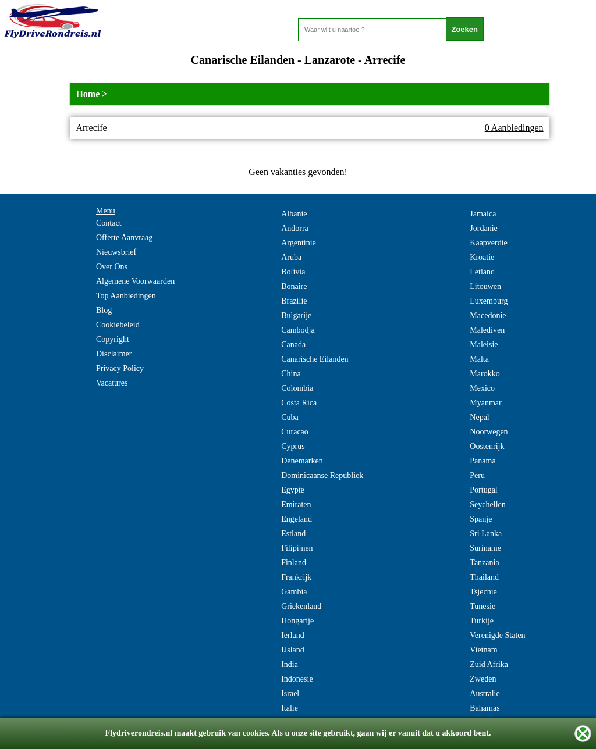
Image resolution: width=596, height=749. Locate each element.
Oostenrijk (487, 446)
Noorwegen (489, 431)
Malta (479, 359)
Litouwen (485, 286)
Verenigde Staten (497, 635)
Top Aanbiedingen (126, 295)
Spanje (481, 519)
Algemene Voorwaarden (135, 281)
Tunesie (482, 606)
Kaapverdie (489, 242)
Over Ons (111, 266)
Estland (293, 533)
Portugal (483, 490)
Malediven (487, 330)
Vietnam (483, 649)
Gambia (294, 591)
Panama (482, 460)
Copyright (112, 339)
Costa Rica (299, 402)
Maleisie (484, 344)
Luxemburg (489, 301)
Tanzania (484, 562)
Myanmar (485, 402)
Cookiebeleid (118, 324)
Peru (477, 475)
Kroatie (482, 257)
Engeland (296, 519)
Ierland (292, 635)
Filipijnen (297, 548)
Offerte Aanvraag (124, 237)
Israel (290, 693)
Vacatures (111, 383)
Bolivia (293, 272)
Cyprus (292, 446)
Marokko (484, 373)
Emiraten (296, 504)
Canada (293, 344)
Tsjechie (483, 591)
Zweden (483, 679)
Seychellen (487, 504)
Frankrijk (296, 577)
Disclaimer (114, 353)
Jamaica (483, 213)
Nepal (479, 417)
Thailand (484, 577)
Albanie (294, 213)
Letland (482, 272)
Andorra (294, 228)
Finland (293, 562)
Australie (484, 693)
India (289, 664)
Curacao (294, 431)
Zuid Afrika (489, 664)
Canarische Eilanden (314, 359)
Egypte (292, 490)
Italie (289, 708)
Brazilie (294, 301)
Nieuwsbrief (116, 252)
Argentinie (298, 242)
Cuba (290, 417)
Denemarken (302, 460)
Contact (109, 223)
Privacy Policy (120, 368)
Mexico (482, 388)
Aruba (291, 257)
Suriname (485, 548)
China (290, 373)
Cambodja (298, 330)
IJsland (292, 649)
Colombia (297, 388)
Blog (104, 310)
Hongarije (297, 620)
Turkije (482, 620)
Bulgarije (296, 315)
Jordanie (483, 228)
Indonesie (297, 679)
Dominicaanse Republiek (322, 475)
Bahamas (484, 708)
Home (88, 94)
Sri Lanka (486, 533)
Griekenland (301, 606)
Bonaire (294, 286)
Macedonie (488, 315)
